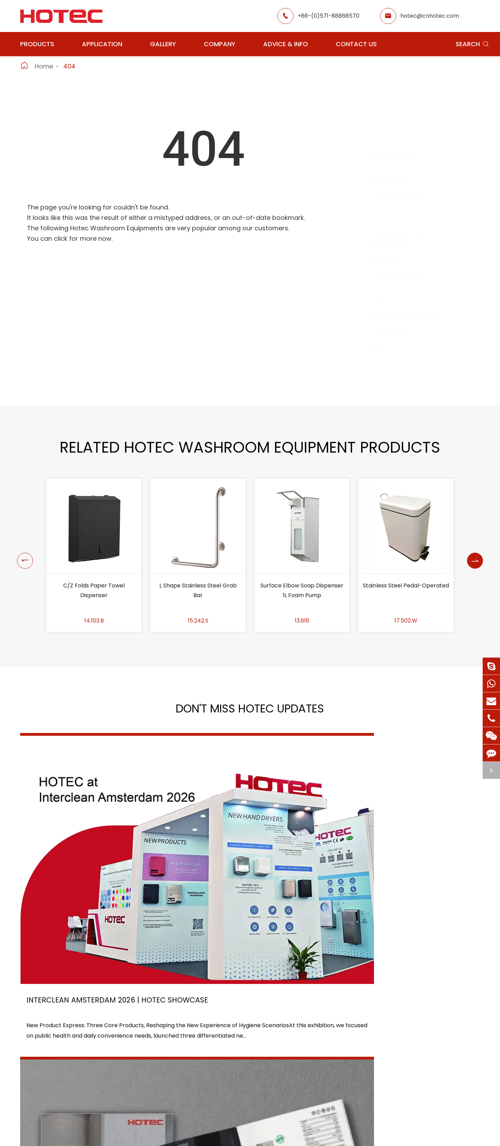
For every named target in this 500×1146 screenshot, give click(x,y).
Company (219, 44)
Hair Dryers (395, 330)
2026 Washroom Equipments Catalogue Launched (242, 864)
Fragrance (394, 295)
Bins (384, 348)
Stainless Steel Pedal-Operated (406, 586)
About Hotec (310, 1054)
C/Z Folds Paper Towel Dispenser (94, 590)
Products (37, 44)
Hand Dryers (397, 180)
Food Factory (246, 1092)
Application (102, 44)
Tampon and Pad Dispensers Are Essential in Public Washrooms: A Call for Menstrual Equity (408, 864)
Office (178, 1079)
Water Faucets (401, 215)
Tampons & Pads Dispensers (405, 238)
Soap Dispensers (404, 198)
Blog (299, 1092)
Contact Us (356, 44)
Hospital (181, 1092)
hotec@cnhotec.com (429, 16)
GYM (176, 1067)
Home (44, 66)
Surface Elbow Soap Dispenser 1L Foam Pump (301, 590)
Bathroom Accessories (414, 312)
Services (304, 1104)
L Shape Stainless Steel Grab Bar (198, 590)
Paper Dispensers (405, 277)
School (237, 1079)
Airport (180, 1054)
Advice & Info (285, 44)
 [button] (23, 555)
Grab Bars (394, 260)
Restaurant (243, 1054)
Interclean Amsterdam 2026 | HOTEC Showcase (85, 864)
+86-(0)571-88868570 (328, 16)
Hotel (235, 1067)
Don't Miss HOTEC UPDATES (250, 711)
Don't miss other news (246, 950)
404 (69, 66)
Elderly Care (187, 1104)
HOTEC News (310, 1079)
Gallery (163, 44)
